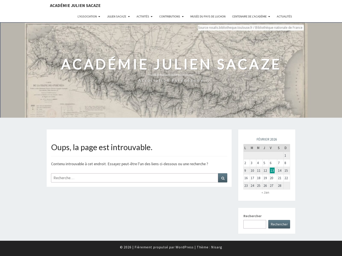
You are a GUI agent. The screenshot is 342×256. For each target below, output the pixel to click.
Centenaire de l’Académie (249, 16)
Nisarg (216, 247)
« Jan (265, 192)
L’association (87, 16)
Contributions (169, 16)
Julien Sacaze (116, 16)
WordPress (185, 247)
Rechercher (252, 216)
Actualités (284, 16)
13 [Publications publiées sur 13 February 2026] (272, 170)
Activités (143, 16)
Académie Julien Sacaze (75, 5)
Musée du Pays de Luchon (208, 16)
